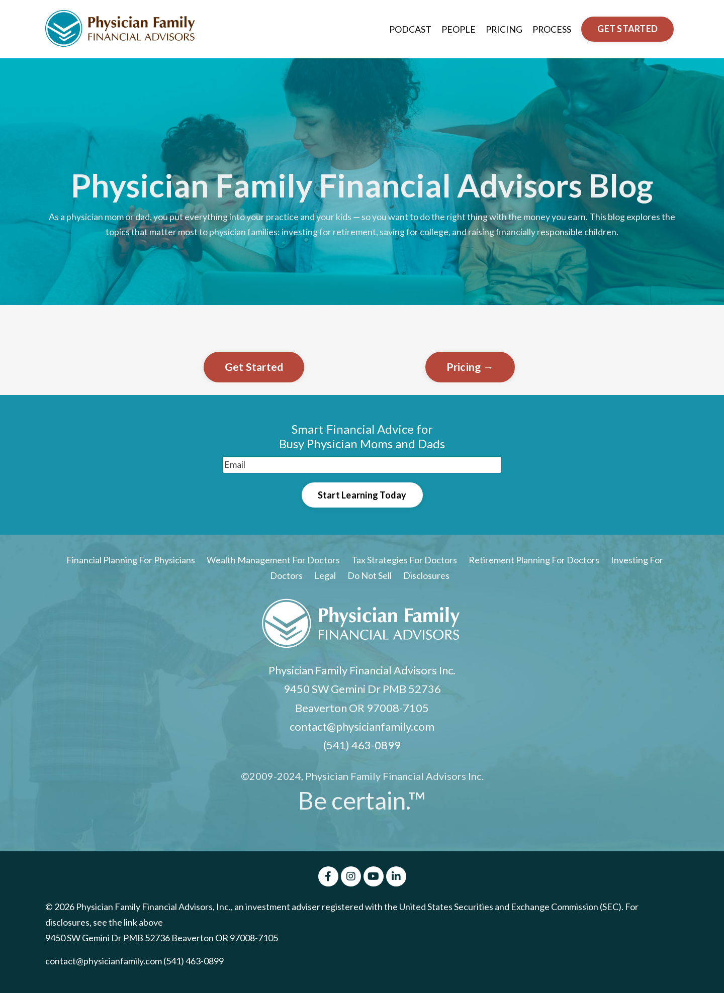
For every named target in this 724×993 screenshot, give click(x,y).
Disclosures (426, 576)
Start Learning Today (362, 495)
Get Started (254, 366)
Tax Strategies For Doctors (404, 560)
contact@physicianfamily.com (362, 727)
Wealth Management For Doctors (273, 560)
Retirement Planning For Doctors (534, 560)
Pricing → (470, 366)
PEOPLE (457, 28)
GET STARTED (627, 28)
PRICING (503, 28)
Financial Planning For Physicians (130, 560)
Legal (325, 576)
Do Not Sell (369, 576)
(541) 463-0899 (362, 746)
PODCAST (409, 28)
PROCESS (551, 28)
